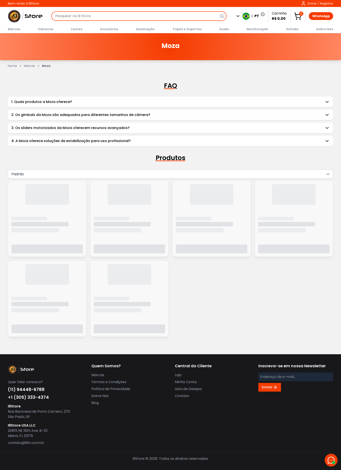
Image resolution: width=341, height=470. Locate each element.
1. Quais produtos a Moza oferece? (170, 101)
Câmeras (45, 29)
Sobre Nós (324, 29)
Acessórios (109, 29)
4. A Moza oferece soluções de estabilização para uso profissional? (170, 141)
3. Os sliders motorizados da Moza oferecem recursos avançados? (170, 128)
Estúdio (292, 29)
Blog (95, 402)
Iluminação (145, 29)
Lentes (76, 29)
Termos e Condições (108, 381)
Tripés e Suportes (187, 29)
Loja (178, 374)
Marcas (14, 29)
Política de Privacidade (110, 388)
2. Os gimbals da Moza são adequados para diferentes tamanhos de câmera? (170, 115)
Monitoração (257, 29)
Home (12, 66)
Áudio (224, 29)
